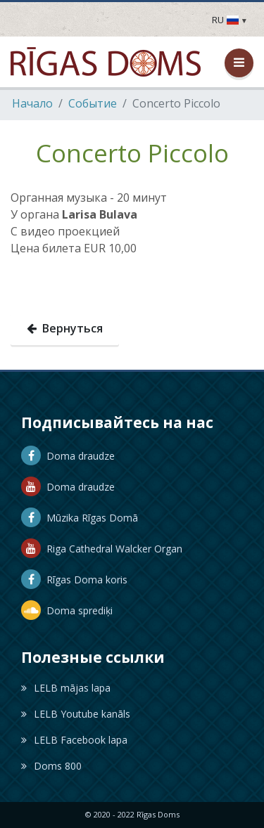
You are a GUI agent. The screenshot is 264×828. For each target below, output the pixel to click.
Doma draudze (68, 455)
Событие (92, 103)
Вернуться (65, 328)
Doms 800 (51, 765)
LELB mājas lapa (66, 687)
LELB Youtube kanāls (75, 713)
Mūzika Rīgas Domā (79, 517)
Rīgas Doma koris (74, 579)
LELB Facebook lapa (74, 739)
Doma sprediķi (67, 610)
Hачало (32, 103)
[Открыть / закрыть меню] (239, 62)
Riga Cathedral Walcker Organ (101, 548)
